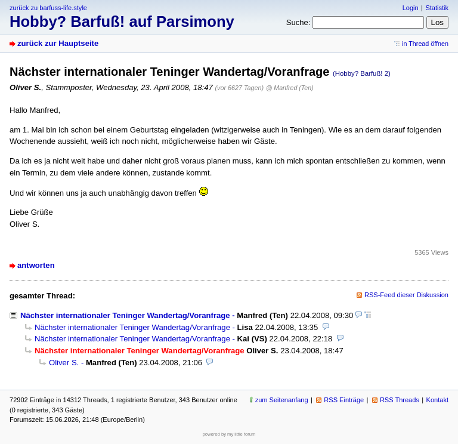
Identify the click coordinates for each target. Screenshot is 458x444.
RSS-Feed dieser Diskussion (406, 294)
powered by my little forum (229, 434)
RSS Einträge (344, 399)
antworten (36, 265)
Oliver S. (64, 362)
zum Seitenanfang (281, 399)
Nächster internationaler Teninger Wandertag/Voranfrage (125, 315)
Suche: (298, 22)
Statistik (436, 7)
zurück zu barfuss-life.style (48, 7)
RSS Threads (399, 399)
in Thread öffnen (425, 43)
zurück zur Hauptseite (57, 43)
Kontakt (437, 399)
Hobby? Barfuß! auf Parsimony (122, 21)
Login (411, 7)
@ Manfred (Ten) (290, 87)
